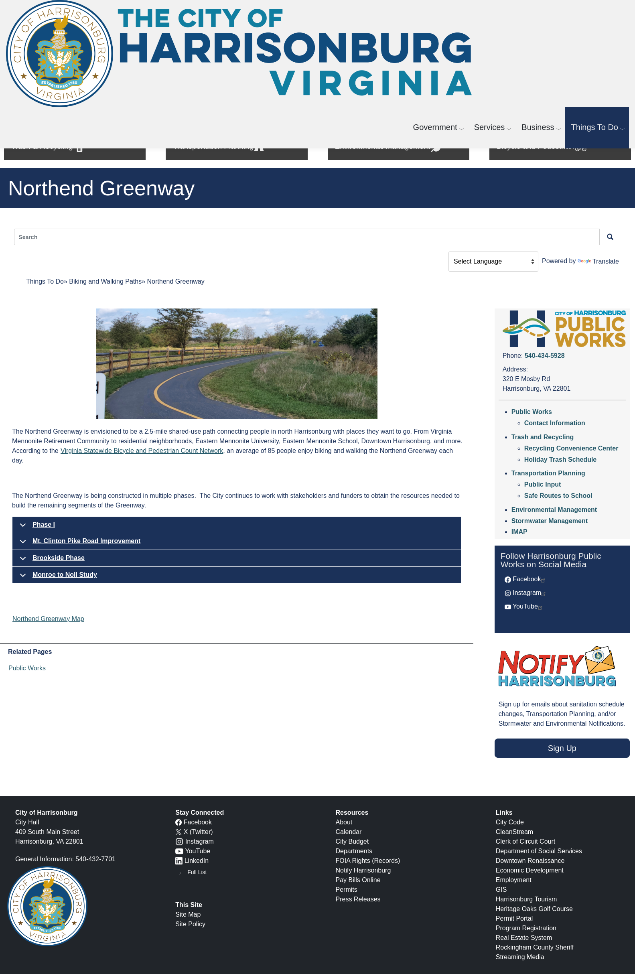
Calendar (349, 831)
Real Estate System (524, 937)
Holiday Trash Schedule (560, 459)
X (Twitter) (198, 831)
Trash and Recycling (542, 437)
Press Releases (358, 899)
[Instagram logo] (179, 841)
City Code (510, 822)
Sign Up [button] (562, 748)
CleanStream (514, 831)
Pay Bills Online (358, 880)
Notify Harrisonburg (363, 870)
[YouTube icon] (179, 851)
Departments (354, 851)
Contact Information (554, 423)
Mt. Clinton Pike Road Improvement (78, 544)
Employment (514, 880)
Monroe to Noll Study (57, 577)
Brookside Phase (51, 560)
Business (537, 127)
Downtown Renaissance (530, 860)
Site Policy (190, 924)
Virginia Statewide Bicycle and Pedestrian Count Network (142, 450)
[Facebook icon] (178, 822)
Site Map (188, 914)
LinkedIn (197, 860)
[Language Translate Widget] (493, 262)
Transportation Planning (548, 473)
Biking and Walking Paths (105, 281)
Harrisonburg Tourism (526, 899)
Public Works (27, 668)
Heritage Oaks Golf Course (534, 908)
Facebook (529, 579)
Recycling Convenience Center (571, 448)
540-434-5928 (545, 355)
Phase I (36, 527)
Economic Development (530, 870)
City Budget (352, 841)
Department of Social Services (539, 851)
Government (435, 127)
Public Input (542, 484)
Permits (346, 889)
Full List (197, 872)
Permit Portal (514, 918)
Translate (598, 261)
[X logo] (178, 831)
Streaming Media (520, 957)
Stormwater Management (549, 520)
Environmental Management (554, 509)
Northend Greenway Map (48, 618)
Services (489, 127)
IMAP (519, 531)
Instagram (530, 592)
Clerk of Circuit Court (525, 841)
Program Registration (526, 928)
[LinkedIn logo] (179, 860)
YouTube (528, 606)
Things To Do (594, 127)
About (344, 822)
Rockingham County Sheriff (535, 947)
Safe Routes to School (558, 495)
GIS (501, 889)
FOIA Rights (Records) (368, 860)
